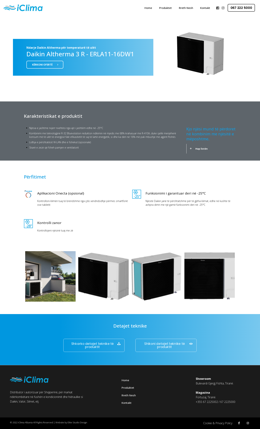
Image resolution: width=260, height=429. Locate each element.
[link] (211, 148)
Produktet (128, 387)
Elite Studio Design (77, 422)
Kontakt (127, 402)
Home (125, 380)
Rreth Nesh (129, 395)
